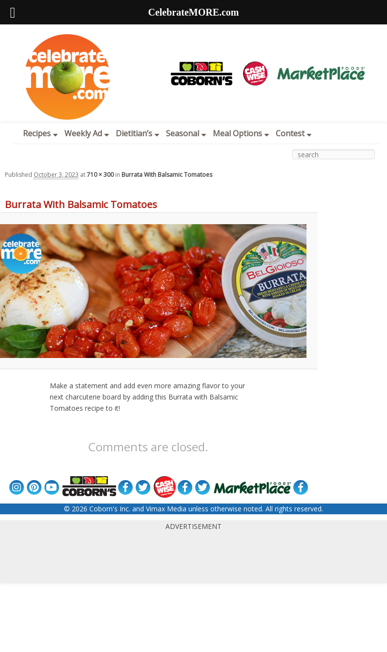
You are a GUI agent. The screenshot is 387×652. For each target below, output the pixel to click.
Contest (293, 133)
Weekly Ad (86, 133)
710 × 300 (100, 174)
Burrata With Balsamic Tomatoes (167, 174)
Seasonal (186, 133)
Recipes (40, 133)
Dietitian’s (137, 133)
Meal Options (241, 133)
